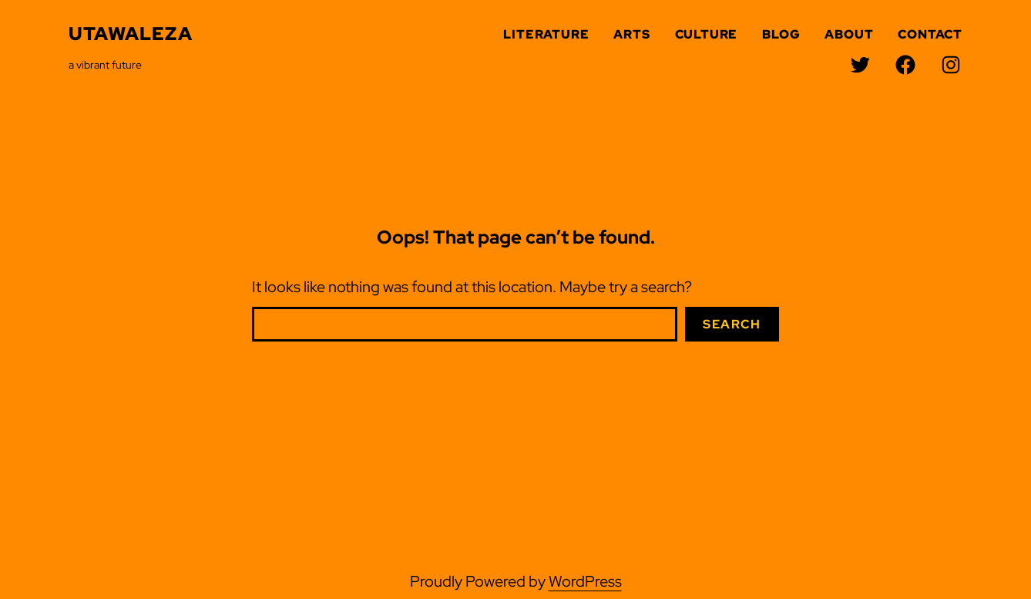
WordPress (585, 581)
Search (732, 324)
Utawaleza (131, 33)
